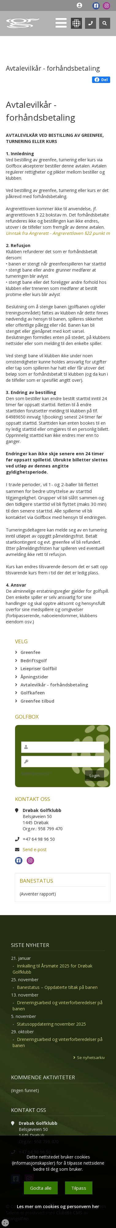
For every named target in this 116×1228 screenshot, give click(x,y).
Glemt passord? (36, 773)
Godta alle (41, 1188)
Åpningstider (34, 677)
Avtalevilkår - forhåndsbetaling (54, 685)
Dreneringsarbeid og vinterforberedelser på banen (57, 1006)
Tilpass (78, 1188)
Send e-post (35, 849)
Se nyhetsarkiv (91, 1057)
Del (101, 79)
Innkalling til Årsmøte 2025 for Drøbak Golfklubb (52, 969)
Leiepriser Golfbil (39, 668)
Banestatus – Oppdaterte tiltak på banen (57, 987)
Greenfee (30, 652)
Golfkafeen (33, 693)
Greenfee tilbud (37, 701)
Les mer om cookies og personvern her (58, 1206)
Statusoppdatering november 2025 (51, 1024)
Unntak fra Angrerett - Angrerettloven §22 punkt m (58, 233)
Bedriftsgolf (34, 660)
